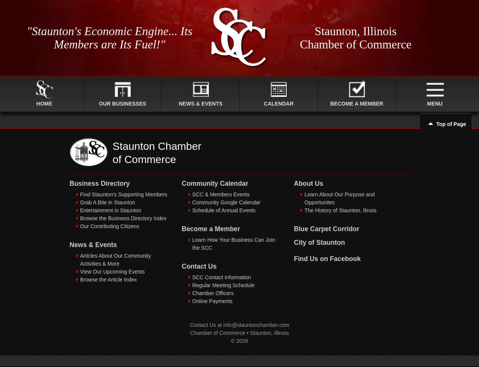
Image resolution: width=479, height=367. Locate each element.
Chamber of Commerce (218, 333)
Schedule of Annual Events (223, 210)
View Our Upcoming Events (112, 272)
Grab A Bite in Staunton (107, 202)
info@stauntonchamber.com (256, 325)
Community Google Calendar (226, 202)
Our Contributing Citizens (109, 226)
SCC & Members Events (221, 194)
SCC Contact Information (221, 277)
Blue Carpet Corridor (326, 229)
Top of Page (445, 124)
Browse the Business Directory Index (123, 218)
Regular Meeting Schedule (223, 285)
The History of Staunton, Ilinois (340, 210)
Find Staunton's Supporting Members (123, 194)
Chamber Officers (212, 293)
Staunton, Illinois (269, 333)
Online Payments (212, 301)
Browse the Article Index (108, 280)
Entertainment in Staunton (110, 210)
